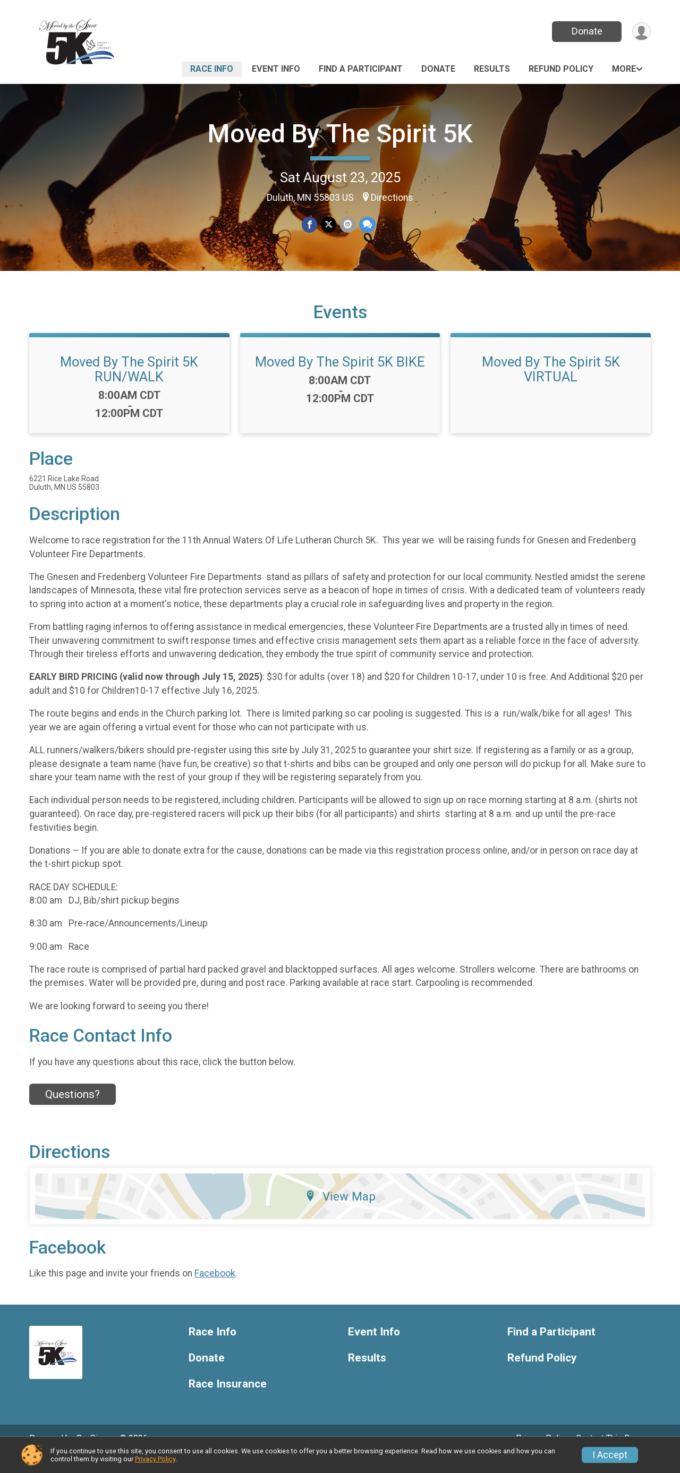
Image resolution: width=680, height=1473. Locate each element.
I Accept (609, 1455)
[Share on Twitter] (328, 225)
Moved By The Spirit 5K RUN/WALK (129, 384)
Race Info (211, 69)
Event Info (276, 69)
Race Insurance (228, 1398)
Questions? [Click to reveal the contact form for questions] (72, 1109)
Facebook (214, 1288)
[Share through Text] (366, 225)
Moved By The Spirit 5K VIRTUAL (551, 384)
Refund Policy (561, 69)
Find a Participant (361, 69)
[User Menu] (641, 31)
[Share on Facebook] (310, 225)
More (624, 69)
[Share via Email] (347, 225)
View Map (340, 1210)
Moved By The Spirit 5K (340, 133)
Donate (586, 31)
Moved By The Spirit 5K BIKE (339, 377)
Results (492, 69)
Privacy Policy (155, 1459)
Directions (392, 197)
